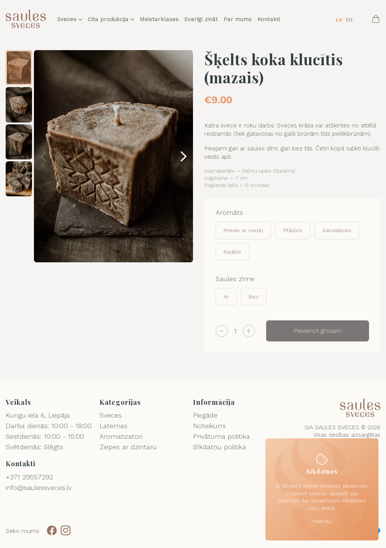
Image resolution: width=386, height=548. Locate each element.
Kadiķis (232, 252)
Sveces (69, 19)
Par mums (238, 19)
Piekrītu (321, 521)
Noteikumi (209, 426)
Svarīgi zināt (201, 19)
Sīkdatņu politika (219, 447)
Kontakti (268, 19)
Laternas (113, 426)
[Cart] (375, 19)
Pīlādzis (292, 230)
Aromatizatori (121, 436)
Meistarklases (159, 19)
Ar (226, 297)
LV (339, 19)
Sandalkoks (336, 230)
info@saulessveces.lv (39, 487)
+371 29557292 (29, 477)
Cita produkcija (111, 19)
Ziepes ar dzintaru (128, 447)
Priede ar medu (243, 230)
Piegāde (205, 415)
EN (349, 19)
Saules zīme (235, 279)
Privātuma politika (221, 436)
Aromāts (229, 212)
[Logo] (26, 19)
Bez (254, 297)
